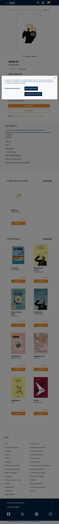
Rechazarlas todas (31, 88)
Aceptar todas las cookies (33, 94)
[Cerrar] (55, 78)
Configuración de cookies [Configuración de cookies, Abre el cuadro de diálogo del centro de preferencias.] (12, 88)
